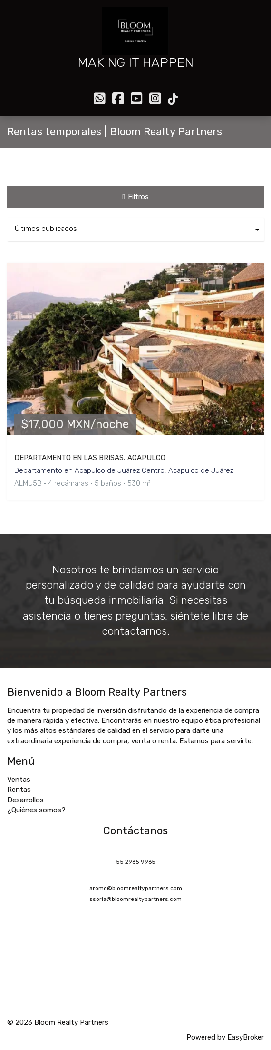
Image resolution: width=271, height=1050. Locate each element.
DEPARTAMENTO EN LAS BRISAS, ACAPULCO (89, 457)
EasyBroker (245, 1037)
